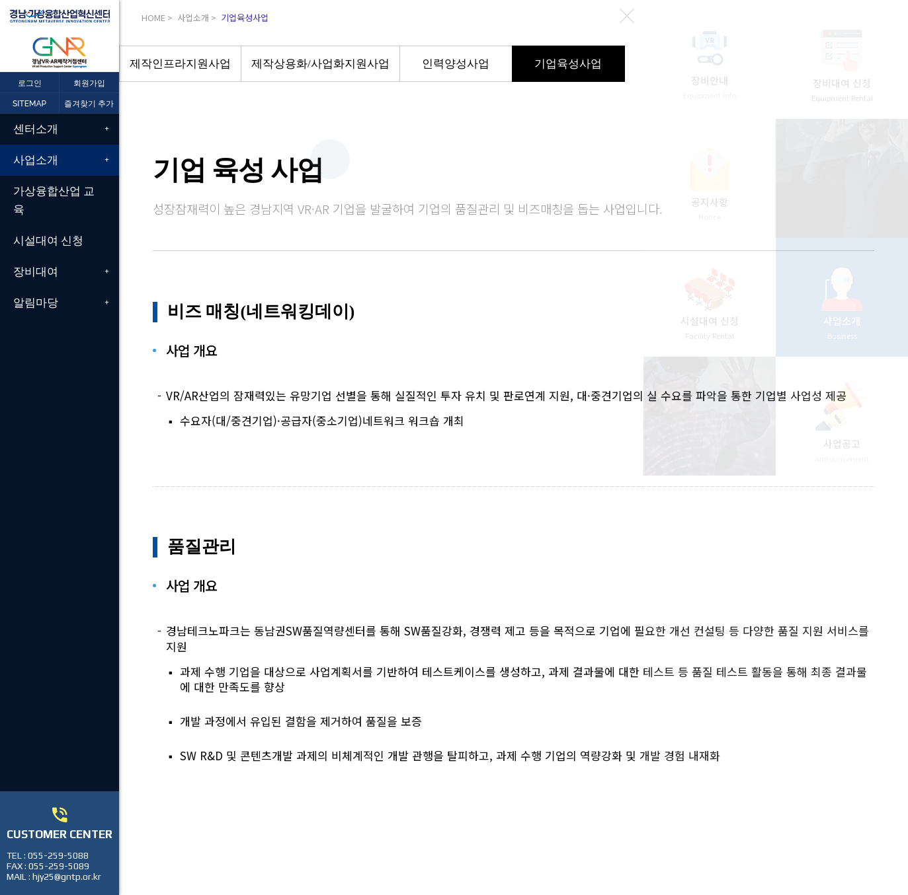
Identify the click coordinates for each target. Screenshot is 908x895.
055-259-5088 (58, 855)
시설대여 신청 (48, 240)
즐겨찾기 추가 (89, 103)
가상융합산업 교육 (54, 199)
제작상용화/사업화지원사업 (320, 63)
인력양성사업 (455, 63)
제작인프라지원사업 (180, 63)
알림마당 (35, 302)
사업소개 (35, 159)
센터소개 (35, 128)
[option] (180, 64)
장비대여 (35, 271)
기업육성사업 (568, 63)
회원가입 (89, 83)
